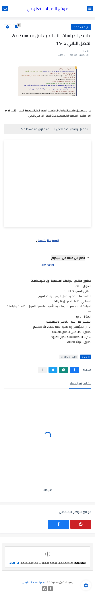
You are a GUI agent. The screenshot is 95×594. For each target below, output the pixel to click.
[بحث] (5, 8)
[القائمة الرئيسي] (90, 8)
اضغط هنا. (47, 265)
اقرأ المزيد (14, 563)
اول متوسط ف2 (81, 27)
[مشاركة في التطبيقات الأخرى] (42, 370)
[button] (74, 370)
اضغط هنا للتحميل (48, 240)
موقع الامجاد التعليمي (47, 8)
